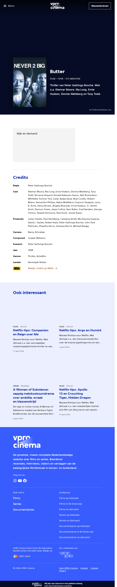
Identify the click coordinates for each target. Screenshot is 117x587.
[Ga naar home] (57, 6)
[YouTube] (20, 481)
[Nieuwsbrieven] (100, 5)
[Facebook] (25, 481)
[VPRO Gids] (66, 555)
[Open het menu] (9, 5)
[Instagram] (15, 481)
